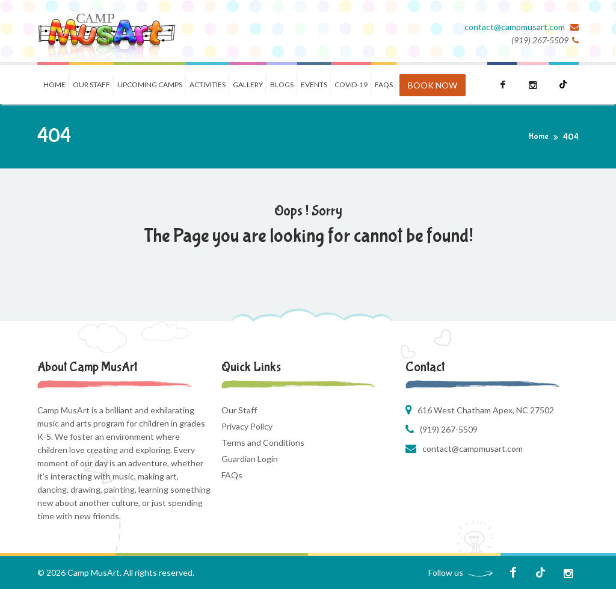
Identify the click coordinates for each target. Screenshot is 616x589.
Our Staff (91, 84)
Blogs (282, 84)
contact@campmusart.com (515, 27)
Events (314, 84)
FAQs (231, 475)
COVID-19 (351, 84)
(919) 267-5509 (449, 429)
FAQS (384, 84)
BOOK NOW (432, 85)
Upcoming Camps (149, 84)
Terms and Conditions (262, 442)
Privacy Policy (247, 426)
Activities (207, 84)
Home (54, 84)
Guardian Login (249, 459)
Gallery (248, 84)
